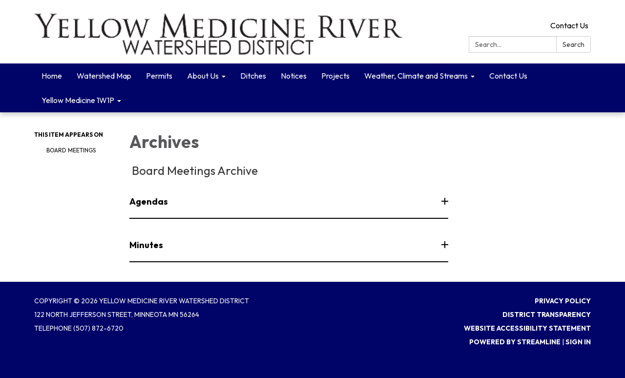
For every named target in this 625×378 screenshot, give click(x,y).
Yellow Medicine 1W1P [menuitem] (78, 100)
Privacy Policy (563, 300)
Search (573, 44)
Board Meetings (71, 150)
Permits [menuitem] (159, 76)
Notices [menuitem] (294, 76)
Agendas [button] (149, 201)
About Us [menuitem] (203, 76)
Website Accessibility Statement (527, 328)
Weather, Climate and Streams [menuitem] (416, 76)
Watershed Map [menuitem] (104, 76)
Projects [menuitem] (335, 76)
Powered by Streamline (515, 341)
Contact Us (569, 25)
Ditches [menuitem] (253, 76)
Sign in (578, 341)
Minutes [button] (147, 245)
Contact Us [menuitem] (508, 76)
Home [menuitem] (52, 76)
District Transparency (546, 314)
